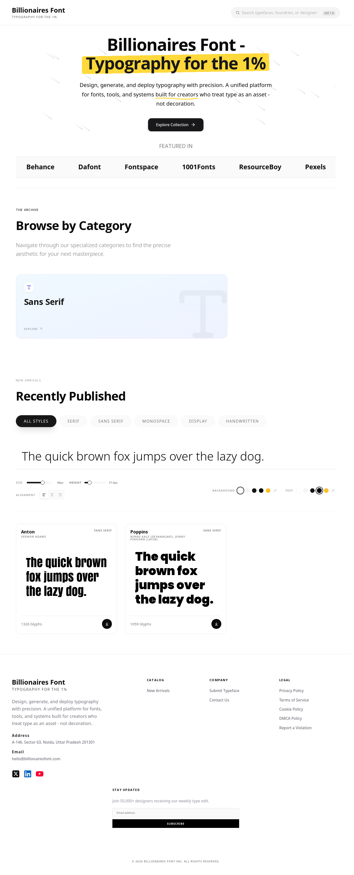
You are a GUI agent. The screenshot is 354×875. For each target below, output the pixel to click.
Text (289, 490)
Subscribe (176, 823)
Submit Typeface (224, 690)
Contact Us (219, 700)
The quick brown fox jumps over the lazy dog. (176, 456)
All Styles (36, 421)
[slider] (43, 483)
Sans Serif (110, 421)
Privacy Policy (291, 690)
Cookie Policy (291, 709)
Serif (73, 421)
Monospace (156, 421)
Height (75, 482)
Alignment (25, 495)
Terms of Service (294, 700)
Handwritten (242, 421)
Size (19, 482)
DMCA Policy (290, 718)
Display (198, 421)
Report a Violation (295, 727)
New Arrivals (158, 690)
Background (223, 490)
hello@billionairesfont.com (36, 758)
